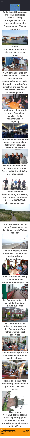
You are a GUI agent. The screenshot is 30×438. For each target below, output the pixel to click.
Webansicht (26, 431)
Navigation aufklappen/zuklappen (15, 2)
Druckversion (5, 430)
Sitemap (12, 430)
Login (27, 430)
